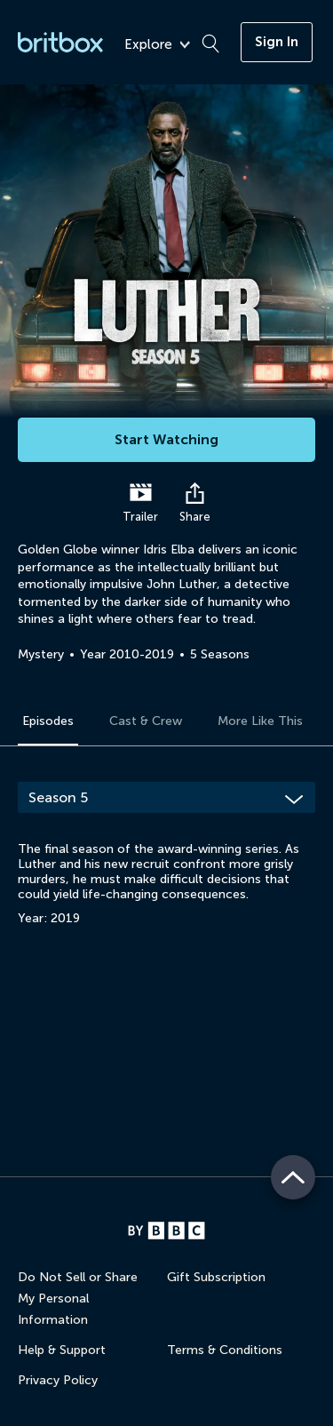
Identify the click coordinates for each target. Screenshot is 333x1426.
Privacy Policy (58, 1380)
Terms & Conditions (224, 1350)
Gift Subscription (216, 1277)
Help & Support (62, 1350)
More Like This (260, 721)
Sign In (276, 42)
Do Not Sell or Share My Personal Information (78, 1298)
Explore (157, 45)
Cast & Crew (145, 721)
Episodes (48, 721)
